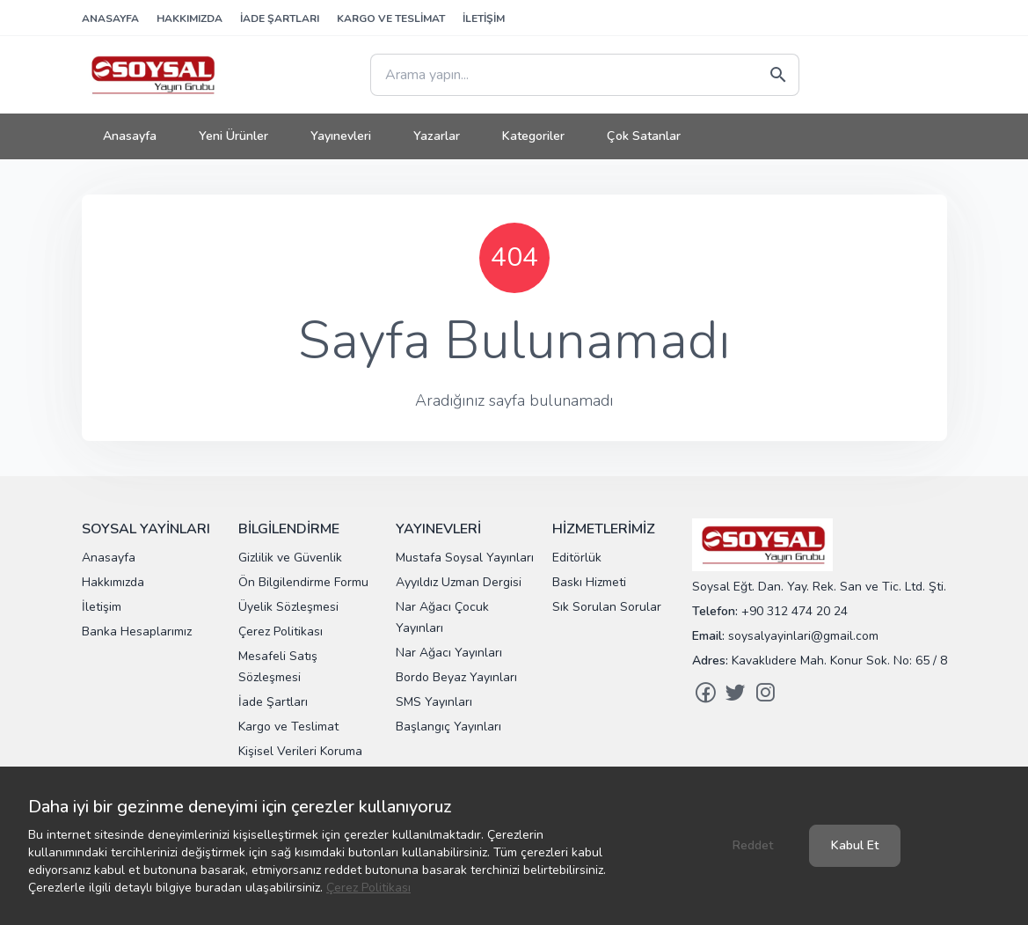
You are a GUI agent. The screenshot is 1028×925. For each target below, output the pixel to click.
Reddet (753, 845)
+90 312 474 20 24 (794, 611)
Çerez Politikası (368, 887)
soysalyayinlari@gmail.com (803, 636)
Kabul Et (855, 845)
